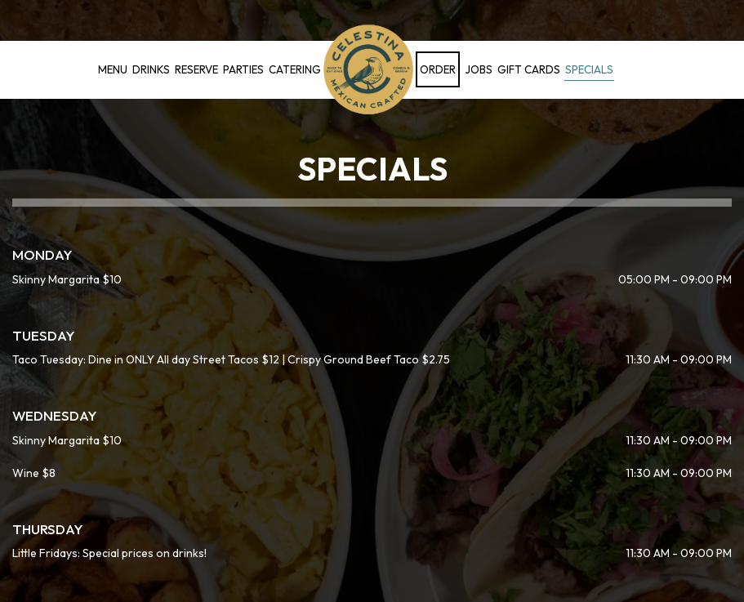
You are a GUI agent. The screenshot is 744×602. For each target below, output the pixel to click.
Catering (295, 69)
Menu (112, 69)
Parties (243, 69)
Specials (589, 69)
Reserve (196, 69)
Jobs (478, 69)
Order (438, 69)
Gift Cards (528, 69)
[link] (368, 70)
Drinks (151, 69)
